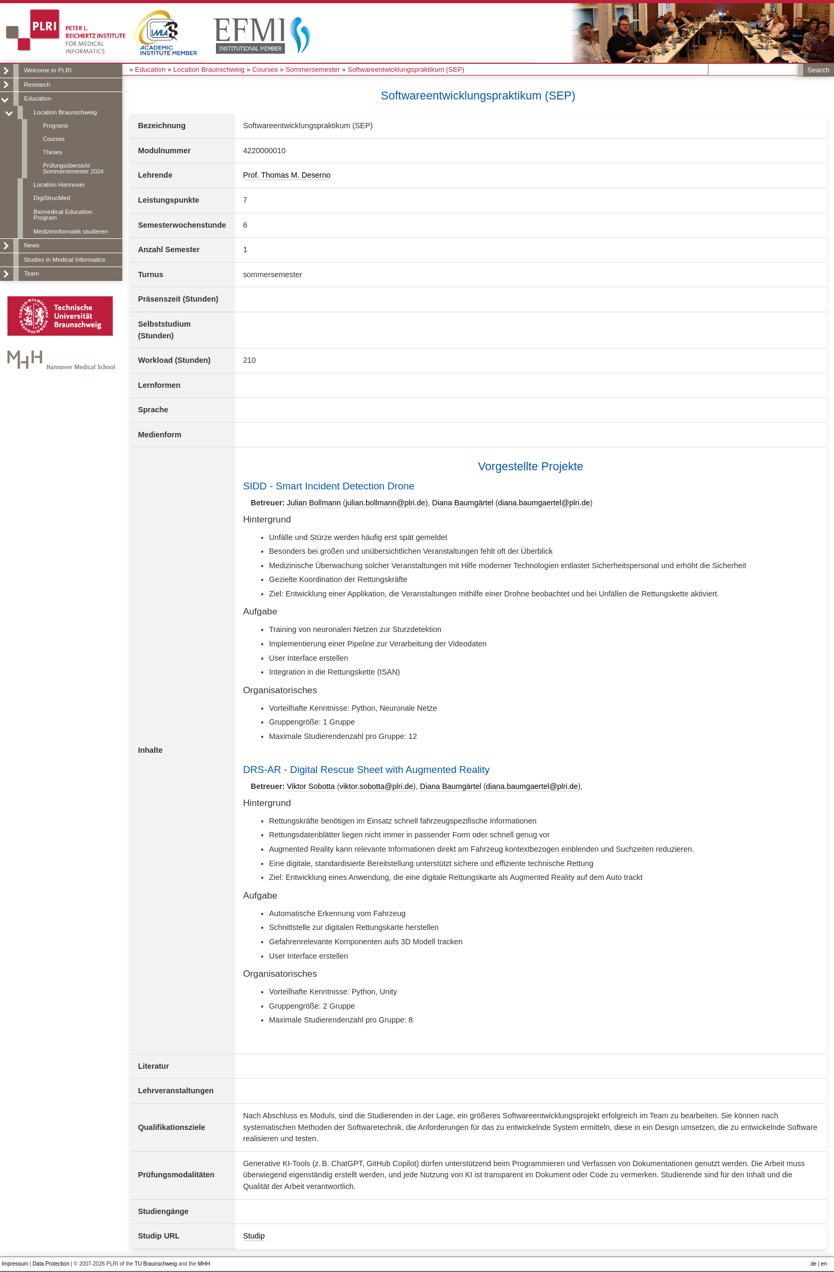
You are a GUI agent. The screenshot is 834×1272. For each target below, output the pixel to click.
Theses (52, 152)
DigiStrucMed (52, 198)
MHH (204, 1264)
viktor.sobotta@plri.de (376, 786)
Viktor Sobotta (311, 786)
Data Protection (50, 1264)
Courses (54, 139)
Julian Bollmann (314, 502)
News (31, 245)
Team (31, 273)
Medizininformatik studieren (71, 231)
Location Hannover (59, 184)
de (813, 1264)
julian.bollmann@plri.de (386, 502)
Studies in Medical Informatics (64, 259)
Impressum (15, 1264)
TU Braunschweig (156, 1264)
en (824, 1264)
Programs (55, 125)
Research (37, 84)
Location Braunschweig (65, 112)
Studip (254, 1236)
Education (37, 98)
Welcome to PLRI (47, 70)
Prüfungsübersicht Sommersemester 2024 (73, 168)
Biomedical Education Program (63, 215)
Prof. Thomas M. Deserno (287, 175)
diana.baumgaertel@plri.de (544, 502)
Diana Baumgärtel (462, 502)
